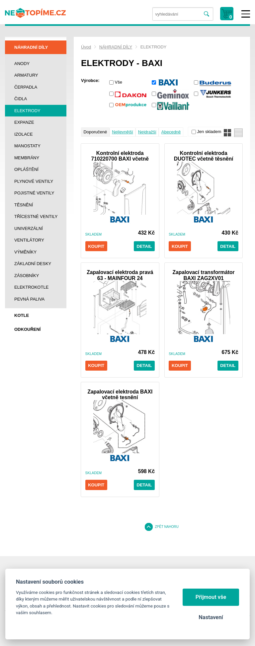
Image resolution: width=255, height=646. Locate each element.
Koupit (96, 246)
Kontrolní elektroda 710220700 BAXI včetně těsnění (120, 156)
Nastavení (211, 617)
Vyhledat (207, 14)
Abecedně (171, 131)
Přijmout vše (211, 597)
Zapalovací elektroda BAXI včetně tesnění (119, 394)
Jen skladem (209, 131)
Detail (144, 246)
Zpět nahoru (167, 527)
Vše (118, 82)
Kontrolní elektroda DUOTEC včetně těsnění (203, 156)
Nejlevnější (122, 131)
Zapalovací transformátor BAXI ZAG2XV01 (204, 275)
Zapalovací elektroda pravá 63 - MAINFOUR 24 (120, 275)
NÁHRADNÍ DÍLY (115, 46)
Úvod (86, 46)
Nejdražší (147, 131)
